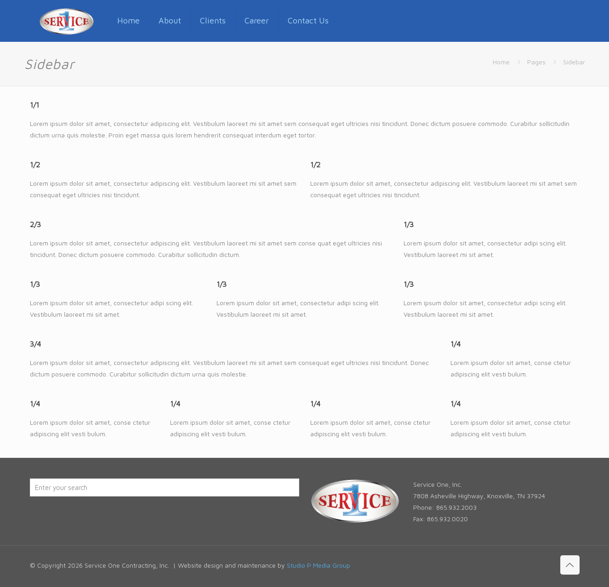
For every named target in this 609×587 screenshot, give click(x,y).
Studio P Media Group (318, 565)
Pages (536, 62)
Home (501, 62)
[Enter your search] (164, 487)
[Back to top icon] (570, 565)
